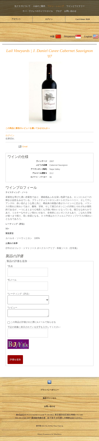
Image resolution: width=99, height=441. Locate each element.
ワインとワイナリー (75, 6)
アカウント (16, 19)
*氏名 (10, 266)
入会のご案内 (39, 6)
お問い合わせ (70, 11)
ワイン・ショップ (56, 6)
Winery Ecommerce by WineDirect (49, 434)
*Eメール (12, 280)
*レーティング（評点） (19, 293)
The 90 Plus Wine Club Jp (50, 27)
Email (25, 146)
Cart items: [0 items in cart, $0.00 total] (82, 19)
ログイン (49, 19)
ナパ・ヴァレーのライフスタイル (38, 11)
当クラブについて (22, 6)
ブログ (59, 11)
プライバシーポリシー (49, 390)
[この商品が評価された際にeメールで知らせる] (9, 322)
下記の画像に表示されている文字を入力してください (34, 327)
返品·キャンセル (49, 398)
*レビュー (12, 307)
